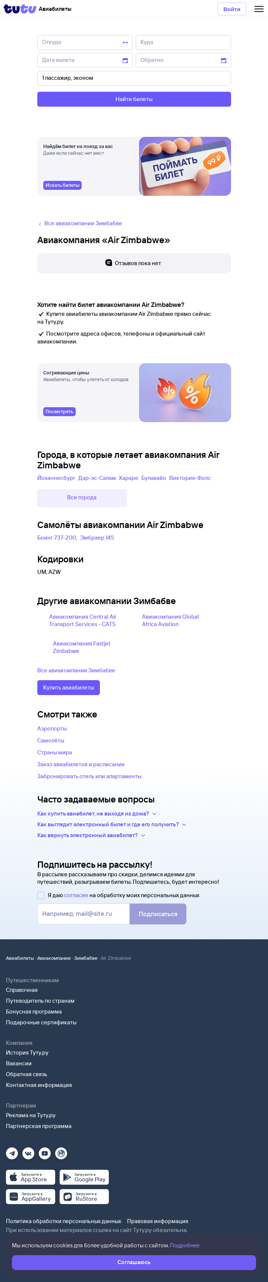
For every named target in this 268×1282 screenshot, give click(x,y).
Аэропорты (52, 728)
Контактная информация (39, 1084)
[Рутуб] (61, 1150)
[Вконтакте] (28, 1150)
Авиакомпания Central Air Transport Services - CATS (83, 620)
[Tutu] (20, 9)
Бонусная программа (34, 1011)
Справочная (22, 989)
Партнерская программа (39, 1125)
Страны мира (54, 752)
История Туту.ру (27, 1052)
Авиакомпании (54, 958)
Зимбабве (85, 958)
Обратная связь (26, 1074)
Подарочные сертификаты (41, 1022)
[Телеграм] (12, 1150)
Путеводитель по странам (40, 1000)
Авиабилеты (20, 958)
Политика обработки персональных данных (63, 1221)
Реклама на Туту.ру (31, 1115)
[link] (62, 185)
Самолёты (50, 740)
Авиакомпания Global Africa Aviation (170, 620)
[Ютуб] (45, 1150)
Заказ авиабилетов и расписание (81, 764)
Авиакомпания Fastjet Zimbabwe (82, 647)
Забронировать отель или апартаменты (89, 776)
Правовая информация (157, 1221)
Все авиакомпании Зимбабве (76, 670)
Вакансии (19, 1063)
